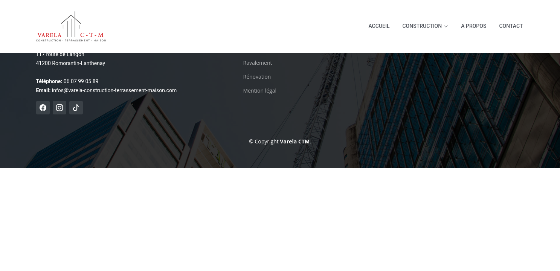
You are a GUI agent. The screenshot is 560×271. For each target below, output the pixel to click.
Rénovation (257, 76)
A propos (473, 26)
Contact (511, 26)
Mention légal (260, 90)
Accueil (378, 26)
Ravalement (257, 62)
